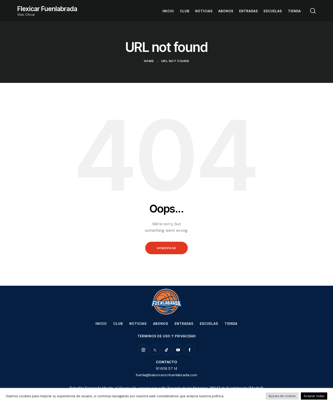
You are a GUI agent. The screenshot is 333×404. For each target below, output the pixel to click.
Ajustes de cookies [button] (282, 396)
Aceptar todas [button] (314, 396)
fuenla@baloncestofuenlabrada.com (166, 375)
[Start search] (313, 11)
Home (149, 61)
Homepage (166, 248)
